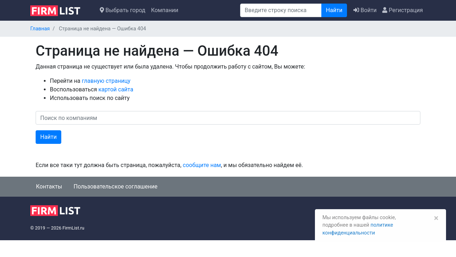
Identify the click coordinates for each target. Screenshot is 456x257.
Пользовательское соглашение (115, 186)
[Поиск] (281, 10)
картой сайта (115, 89)
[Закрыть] (435, 217)
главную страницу (106, 80)
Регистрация (402, 10)
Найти (334, 10)
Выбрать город (122, 10)
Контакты (49, 186)
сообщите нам (202, 165)
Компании (164, 10)
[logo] (60, 10)
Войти (365, 10)
